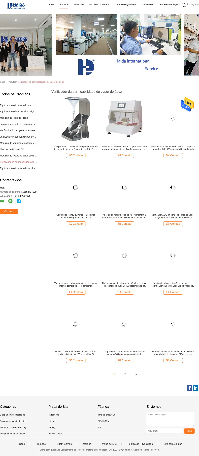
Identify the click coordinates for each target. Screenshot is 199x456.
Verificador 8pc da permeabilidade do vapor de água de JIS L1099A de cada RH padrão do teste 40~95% (173, 148)
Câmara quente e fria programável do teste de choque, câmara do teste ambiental (75, 284)
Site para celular (173, 444)
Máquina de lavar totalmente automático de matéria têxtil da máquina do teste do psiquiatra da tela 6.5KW (124, 353)
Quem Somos (64, 444)
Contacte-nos (148, 4)
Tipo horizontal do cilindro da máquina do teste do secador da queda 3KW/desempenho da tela (124, 284)
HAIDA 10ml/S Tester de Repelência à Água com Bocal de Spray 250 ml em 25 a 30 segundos (76, 353)
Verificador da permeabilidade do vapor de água (41, 82)
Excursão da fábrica (99, 4)
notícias (87, 444)
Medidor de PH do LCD (12, 149)
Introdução (54, 415)
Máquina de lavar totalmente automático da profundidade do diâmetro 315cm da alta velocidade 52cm (173, 353)
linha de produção (106, 415)
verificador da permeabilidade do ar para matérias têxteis (19, 136)
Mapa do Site (109, 444)
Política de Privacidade (140, 444)
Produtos (64, 4)
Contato (8, 211)
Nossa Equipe (55, 433)
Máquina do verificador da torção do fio (19, 143)
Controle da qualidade (125, 4)
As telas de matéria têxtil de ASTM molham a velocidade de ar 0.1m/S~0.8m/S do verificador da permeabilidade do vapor (124, 216)
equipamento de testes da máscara (18, 124)
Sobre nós (79, 4)
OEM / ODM (103, 421)
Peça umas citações (170, 4)
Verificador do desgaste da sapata (17, 130)
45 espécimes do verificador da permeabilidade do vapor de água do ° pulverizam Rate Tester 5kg (75, 148)
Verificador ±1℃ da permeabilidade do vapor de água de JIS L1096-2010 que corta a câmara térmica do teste (173, 216)
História (52, 421)
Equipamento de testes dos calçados (19, 111)
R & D (100, 427)
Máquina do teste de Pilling (14, 117)
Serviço (52, 427)
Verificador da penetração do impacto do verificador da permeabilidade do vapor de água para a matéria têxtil (173, 284)
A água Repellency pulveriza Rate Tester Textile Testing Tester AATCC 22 (75, 216)
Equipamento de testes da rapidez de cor (19, 168)
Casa (51, 4)
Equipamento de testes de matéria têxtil (19, 105)
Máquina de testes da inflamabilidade (19, 155)
